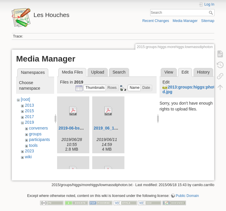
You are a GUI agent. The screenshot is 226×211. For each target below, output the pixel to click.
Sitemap (207, 21)
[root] (25, 99)
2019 (29, 122)
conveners (38, 128)
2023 (29, 151)
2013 (29, 105)
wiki (28, 156)
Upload (97, 72)
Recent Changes (155, 21)
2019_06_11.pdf (109, 128)
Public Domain (187, 192)
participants (39, 139)
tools (33, 145)
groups (35, 134)
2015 (29, 110)
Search (211, 13)
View (168, 72)
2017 (29, 116)
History (203, 72)
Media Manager (185, 21)
